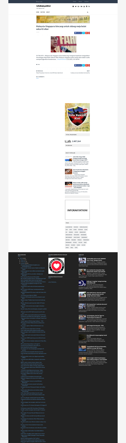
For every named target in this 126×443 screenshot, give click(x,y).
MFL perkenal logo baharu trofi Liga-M (30, 265)
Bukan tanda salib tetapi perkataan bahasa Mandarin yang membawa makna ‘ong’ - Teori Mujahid (99, 106)
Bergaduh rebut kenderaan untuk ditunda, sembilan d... (34, 350)
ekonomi (99, 151)
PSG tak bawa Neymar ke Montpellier (30, 198)
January (23, 185)
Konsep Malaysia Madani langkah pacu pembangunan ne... (30, 187)
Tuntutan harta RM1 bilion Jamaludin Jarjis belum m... (33, 281)
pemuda (98, 161)
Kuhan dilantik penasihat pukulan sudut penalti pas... (32, 427)
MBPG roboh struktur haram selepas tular (31, 284)
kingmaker (101, 156)
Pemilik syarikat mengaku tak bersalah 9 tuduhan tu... (33, 332)
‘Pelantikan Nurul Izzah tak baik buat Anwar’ (32, 285)
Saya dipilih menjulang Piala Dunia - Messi (31, 382)
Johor (94, 153)
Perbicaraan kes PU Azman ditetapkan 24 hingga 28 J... (34, 327)
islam (104, 151)
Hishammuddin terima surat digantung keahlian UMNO (32, 278)
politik (98, 164)
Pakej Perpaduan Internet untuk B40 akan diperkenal (31, 303)
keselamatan (87, 156)
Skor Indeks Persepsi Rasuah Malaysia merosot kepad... (32, 335)
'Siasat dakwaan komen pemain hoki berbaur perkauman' (32, 306)
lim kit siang (95, 159)
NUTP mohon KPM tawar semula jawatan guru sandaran (32, 211)
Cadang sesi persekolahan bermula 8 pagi (31, 298)
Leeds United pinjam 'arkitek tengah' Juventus (32, 389)
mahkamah (102, 159)
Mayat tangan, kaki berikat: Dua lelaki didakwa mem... (32, 353)
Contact (105, 1)
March (22, 181)
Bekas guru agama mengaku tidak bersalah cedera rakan (33, 364)
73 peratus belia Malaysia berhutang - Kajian (32, 292)
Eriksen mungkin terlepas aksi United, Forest (32, 293)
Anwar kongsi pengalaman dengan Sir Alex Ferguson (31, 205)
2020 (21, 432)
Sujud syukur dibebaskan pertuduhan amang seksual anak (32, 312)
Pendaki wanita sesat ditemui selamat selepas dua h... (33, 344)
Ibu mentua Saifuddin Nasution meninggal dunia (33, 396)
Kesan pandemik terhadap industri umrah (31, 378)
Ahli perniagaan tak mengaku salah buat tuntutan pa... (33, 324)
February (23, 183)
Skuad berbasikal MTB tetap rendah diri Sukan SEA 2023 (33, 214)
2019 (21, 434)
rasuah (86, 166)
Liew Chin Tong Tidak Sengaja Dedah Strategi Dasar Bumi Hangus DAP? (98, 80)
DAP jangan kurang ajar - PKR (95, 247)
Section (24, 12)
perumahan (87, 164)
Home (92, 1)
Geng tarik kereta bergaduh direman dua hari (32, 273)
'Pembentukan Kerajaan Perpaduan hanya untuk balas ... (33, 398)
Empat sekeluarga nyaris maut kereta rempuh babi (33, 417)
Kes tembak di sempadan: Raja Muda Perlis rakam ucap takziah (96, 192)
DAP (85, 151)
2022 (21, 429)
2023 (21, 180)
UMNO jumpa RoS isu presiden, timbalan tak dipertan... (32, 196)
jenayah (89, 153)
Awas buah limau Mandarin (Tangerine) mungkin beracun (98, 93)
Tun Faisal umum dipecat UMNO (29, 217)
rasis (103, 164)
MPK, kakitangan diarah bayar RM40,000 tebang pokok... (33, 289)
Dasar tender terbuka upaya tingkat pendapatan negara (33, 190)
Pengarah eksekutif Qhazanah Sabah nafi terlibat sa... (33, 309)
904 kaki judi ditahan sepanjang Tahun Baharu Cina (33, 380)
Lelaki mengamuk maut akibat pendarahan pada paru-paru (32, 193)
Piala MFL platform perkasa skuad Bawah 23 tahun (33, 203)
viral (90, 169)
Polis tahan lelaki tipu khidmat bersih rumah (31, 314)
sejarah (91, 166)
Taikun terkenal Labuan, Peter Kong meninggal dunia (32, 387)
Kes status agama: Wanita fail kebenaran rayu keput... (32, 248)
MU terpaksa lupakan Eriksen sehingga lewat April (33, 200)
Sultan (101, 166)
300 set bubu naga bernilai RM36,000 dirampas (32, 371)
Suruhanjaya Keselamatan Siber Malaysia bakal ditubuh (32, 341)
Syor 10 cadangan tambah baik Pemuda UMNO (32, 319)
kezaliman (94, 156)
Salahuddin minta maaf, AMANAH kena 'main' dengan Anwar (96, 181)
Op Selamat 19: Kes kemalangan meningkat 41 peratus (32, 271)
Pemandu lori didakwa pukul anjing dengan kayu (32, 361)
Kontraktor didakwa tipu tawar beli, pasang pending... (31, 296)
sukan (96, 166)
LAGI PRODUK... (52, 204)
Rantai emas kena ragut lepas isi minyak (30, 250)
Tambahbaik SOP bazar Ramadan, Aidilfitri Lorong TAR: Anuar (96, 269)
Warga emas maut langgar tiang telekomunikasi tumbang (32, 421)
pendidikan (104, 161)
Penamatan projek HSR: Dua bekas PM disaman (32, 330)
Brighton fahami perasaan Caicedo (29, 419)
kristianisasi (87, 159)
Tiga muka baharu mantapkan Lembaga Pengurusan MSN (34, 240)
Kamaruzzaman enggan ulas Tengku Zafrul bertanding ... (31, 374)
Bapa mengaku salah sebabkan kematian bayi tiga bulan (33, 254)
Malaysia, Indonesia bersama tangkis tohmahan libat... (32, 228)
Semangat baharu (25, 393)
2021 (21, 431)
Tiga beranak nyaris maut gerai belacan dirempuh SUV (33, 257)
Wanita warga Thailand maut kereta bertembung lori (33, 222)
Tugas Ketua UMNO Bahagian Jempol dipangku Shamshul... (33, 357)
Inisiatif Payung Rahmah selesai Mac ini (30, 267)
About (98, 1)
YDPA (94, 169)
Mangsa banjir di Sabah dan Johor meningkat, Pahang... (32, 384)
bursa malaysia (102, 148)
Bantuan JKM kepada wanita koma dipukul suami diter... (33, 219)
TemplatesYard (31, 440)
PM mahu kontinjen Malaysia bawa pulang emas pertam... (32, 245)
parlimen (92, 161)
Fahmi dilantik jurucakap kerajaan (29, 268)
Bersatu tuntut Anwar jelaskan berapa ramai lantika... (32, 347)
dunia (93, 151)
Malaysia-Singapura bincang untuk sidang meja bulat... (32, 300)
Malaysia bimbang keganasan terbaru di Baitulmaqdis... (30, 409)
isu (84, 153)
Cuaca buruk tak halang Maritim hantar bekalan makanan (32, 367)
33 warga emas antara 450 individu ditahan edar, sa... (33, 317)
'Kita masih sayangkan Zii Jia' (28, 394)
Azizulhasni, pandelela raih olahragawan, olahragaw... (34, 238)
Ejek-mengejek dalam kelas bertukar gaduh (31, 201)
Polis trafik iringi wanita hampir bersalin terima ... (33, 252)
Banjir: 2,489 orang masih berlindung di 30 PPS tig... (33, 236)
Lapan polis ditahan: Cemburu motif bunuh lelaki (33, 369)
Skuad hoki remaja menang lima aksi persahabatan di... (33, 404)
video (85, 169)
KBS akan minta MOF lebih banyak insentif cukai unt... (33, 234)
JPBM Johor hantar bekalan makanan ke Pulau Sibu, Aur (33, 263)
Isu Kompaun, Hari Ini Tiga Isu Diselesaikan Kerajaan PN (95, 238)
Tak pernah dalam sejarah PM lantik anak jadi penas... (32, 424)
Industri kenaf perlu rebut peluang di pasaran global (34, 406)
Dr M (89, 151)
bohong (94, 148)
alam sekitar (87, 148)
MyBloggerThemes (48, 440)
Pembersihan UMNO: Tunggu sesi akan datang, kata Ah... (33, 412)
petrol (93, 164)
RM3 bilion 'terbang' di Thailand (28, 391)
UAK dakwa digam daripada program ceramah (32, 372)
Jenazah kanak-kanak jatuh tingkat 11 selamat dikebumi (32, 415)
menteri (86, 161)
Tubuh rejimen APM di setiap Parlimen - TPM (32, 242)
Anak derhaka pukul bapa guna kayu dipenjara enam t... (33, 275)
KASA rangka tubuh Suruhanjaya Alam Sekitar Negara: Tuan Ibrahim (97, 280)
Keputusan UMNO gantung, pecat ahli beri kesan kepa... (33, 260)
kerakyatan (101, 153)
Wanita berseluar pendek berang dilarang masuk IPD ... (33, 338)
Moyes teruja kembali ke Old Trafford (30, 360)
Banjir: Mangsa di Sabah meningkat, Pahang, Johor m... (33, 401)
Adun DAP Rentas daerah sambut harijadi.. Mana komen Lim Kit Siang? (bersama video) (96, 215)
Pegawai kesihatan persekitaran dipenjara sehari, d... (33, 321)
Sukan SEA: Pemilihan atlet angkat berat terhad (33, 355)
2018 (21, 436)
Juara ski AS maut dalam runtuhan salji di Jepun (32, 287)
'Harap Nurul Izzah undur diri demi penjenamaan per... (32, 208)
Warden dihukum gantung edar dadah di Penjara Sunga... (33, 225)
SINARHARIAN (43, 61)
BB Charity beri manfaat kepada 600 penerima (32, 377)
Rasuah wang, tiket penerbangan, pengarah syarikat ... (34, 231)
